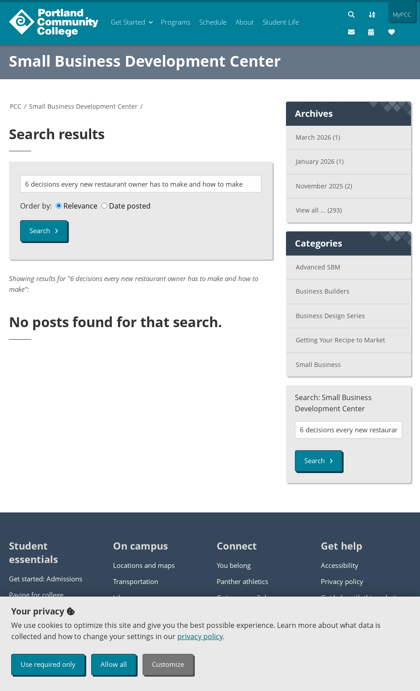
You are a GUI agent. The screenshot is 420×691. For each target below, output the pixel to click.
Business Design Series (330, 315)
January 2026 (320, 161)
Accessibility (339, 565)
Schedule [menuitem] (213, 21)
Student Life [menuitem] (281, 21)
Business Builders (322, 291)
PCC (15, 106)
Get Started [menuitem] (128, 21)
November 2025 (324, 186)
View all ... (319, 210)
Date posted (126, 206)
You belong (234, 565)
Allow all (114, 664)
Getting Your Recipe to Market (340, 340)
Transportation (135, 581)
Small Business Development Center (145, 61)
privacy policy (200, 636)
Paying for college (36, 594)
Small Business (318, 364)
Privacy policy (342, 581)
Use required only (48, 664)
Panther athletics (242, 581)
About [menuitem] (244, 21)
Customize (168, 664)
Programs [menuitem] (175, 21)
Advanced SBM (318, 267)
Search (43, 230)
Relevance (76, 206)
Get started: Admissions (45, 578)
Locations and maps (144, 565)
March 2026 (318, 137)
